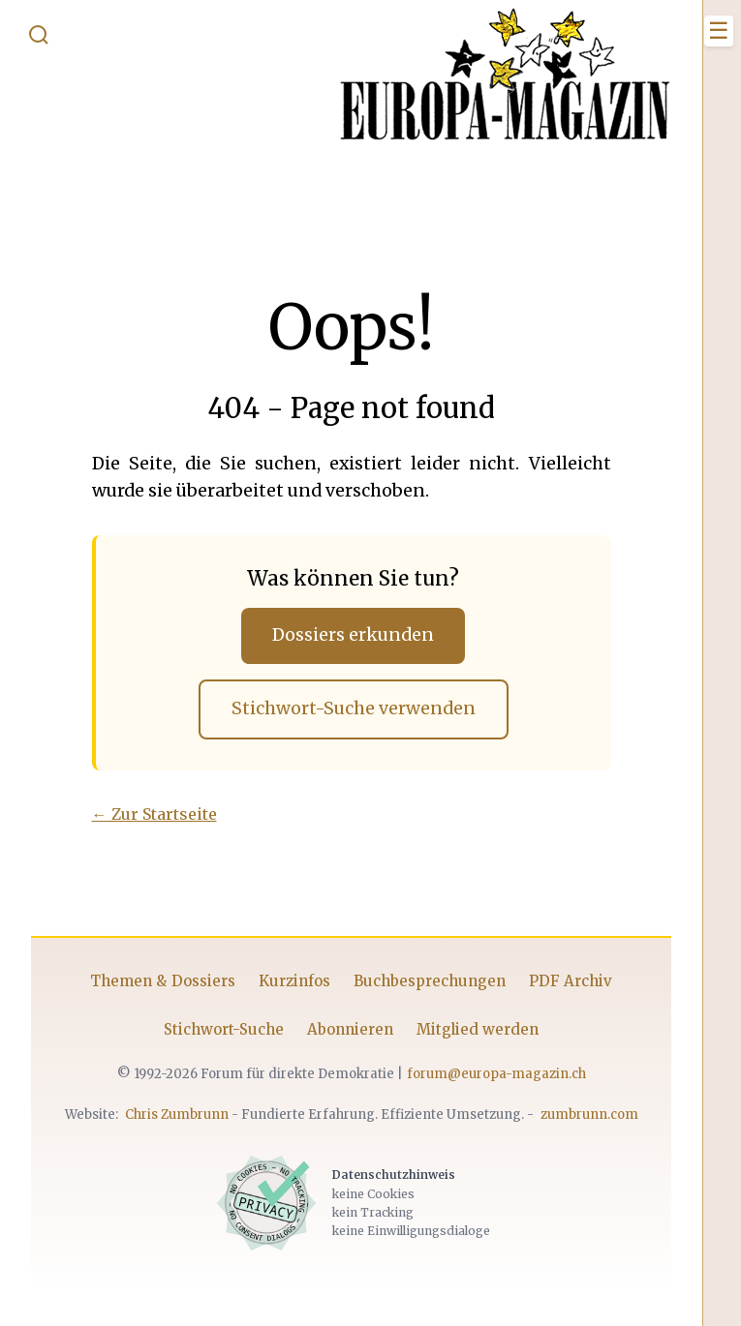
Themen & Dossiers (162, 981)
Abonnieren (350, 1029)
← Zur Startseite (154, 814)
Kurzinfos (294, 981)
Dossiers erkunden (353, 635)
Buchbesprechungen (430, 981)
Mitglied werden (478, 1029)
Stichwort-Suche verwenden (354, 708)
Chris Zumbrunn (177, 1114)
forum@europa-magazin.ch (496, 1074)
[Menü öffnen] (718, 30)
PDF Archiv (570, 981)
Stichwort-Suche (224, 1029)
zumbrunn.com (589, 1114)
